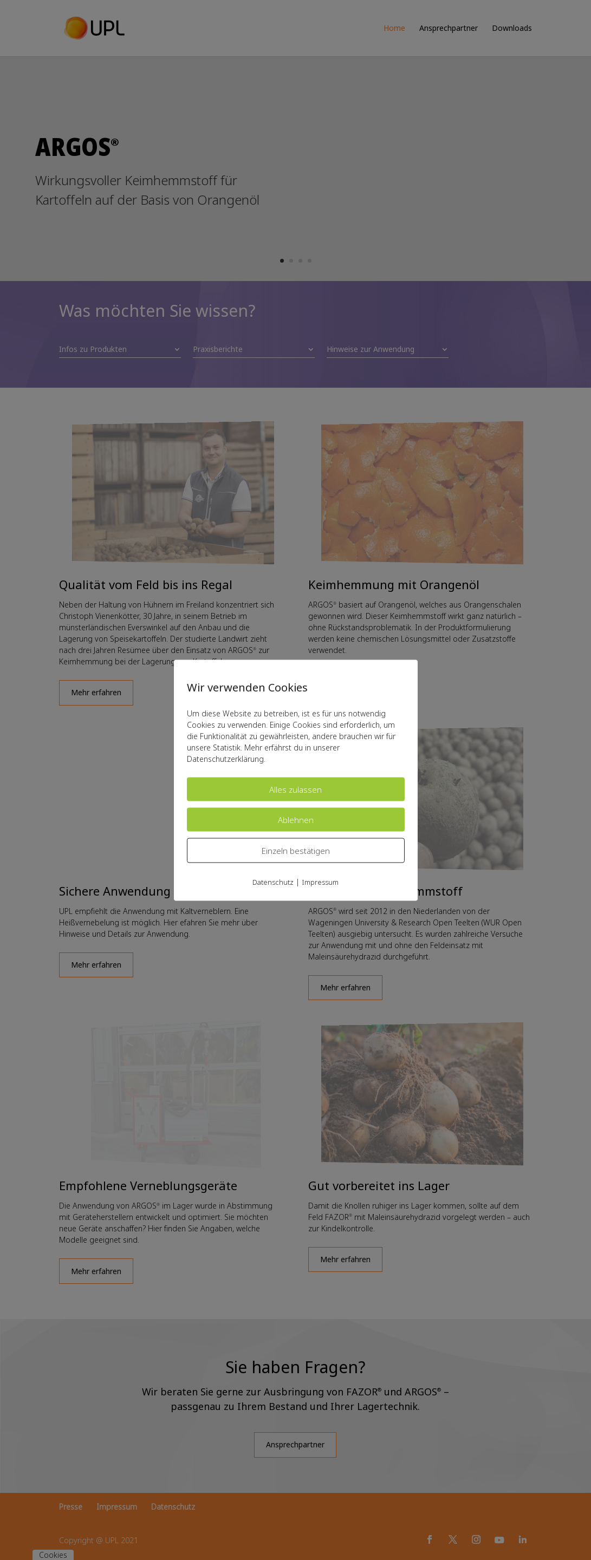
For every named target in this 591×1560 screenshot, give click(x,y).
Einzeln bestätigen (296, 850)
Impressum (320, 881)
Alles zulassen (295, 789)
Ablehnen (296, 819)
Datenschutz (273, 881)
